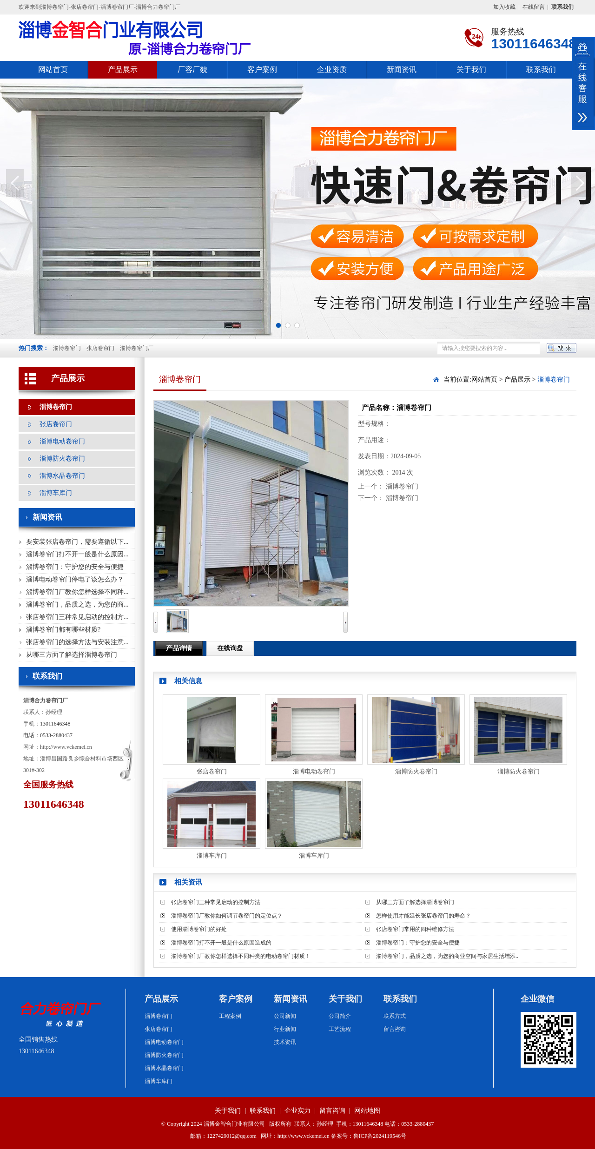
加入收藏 (504, 7)
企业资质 (332, 69)
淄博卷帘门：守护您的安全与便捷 (75, 566)
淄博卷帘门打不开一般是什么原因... (77, 554)
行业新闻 (285, 1029)
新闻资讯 (401, 69)
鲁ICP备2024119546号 (379, 1136)
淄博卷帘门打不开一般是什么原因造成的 (221, 942)
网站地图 (367, 1110)
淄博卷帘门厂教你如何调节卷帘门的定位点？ (227, 915)
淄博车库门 (56, 492)
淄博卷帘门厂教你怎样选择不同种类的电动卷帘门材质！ (241, 956)
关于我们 (471, 69)
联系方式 (394, 1016)
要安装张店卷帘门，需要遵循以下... (77, 541)
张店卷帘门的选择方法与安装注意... (77, 642)
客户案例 (262, 69)
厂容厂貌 (192, 69)
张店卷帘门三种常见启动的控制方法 (215, 902)
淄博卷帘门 (67, 348)
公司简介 (340, 1016)
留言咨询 (394, 1029)
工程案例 (230, 1016)
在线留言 (533, 7)
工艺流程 (340, 1029)
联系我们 (541, 69)
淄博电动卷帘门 (62, 441)
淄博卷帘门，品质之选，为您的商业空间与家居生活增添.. (447, 956)
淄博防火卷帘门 (62, 458)
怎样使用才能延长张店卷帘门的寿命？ (423, 915)
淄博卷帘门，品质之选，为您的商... (77, 604)
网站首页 (53, 69)
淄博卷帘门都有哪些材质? (63, 629)
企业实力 (297, 1110)
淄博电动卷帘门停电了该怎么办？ (75, 579)
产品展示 (123, 69)
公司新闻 (285, 1016)
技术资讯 (285, 1042)
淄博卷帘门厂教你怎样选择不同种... (77, 591)
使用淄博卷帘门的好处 (199, 929)
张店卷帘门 (100, 348)
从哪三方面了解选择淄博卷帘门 (71, 654)
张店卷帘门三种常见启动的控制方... (77, 617)
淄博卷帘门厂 (136, 348)
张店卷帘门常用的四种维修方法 (415, 929)
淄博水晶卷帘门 (62, 475)
